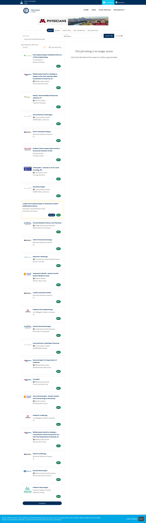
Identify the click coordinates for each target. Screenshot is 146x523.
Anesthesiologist (39, 187)
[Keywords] (42, 36)
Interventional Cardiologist (42, 115)
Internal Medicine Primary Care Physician (47, 223)
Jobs (93, 10)
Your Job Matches (79, 30)
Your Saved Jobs (93, 30)
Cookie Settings (131, 519)
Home (86, 10)
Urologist (36, 379)
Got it (141, 519)
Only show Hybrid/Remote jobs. (34, 39)
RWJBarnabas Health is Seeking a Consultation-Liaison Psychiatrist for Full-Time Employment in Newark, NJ (46, 434)
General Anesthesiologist (42, 326)
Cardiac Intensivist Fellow (42, 293)
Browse (57, 30)
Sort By (25, 47)
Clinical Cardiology (39, 454)
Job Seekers (108, 2)
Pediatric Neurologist (40, 487)
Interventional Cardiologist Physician (46, 343)
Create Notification (55, 47)
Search (50, 30)
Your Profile (105, 10)
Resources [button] (119, 10)
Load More (42, 503)
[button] (119, 36)
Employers (120, 2)
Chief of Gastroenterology (42, 240)
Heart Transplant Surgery (42, 131)
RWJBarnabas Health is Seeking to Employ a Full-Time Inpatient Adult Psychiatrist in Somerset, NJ (45, 76)
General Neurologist (40, 470)
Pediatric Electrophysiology (43, 309)
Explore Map (67, 30)
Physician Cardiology (40, 256)
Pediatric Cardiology (40, 415)
